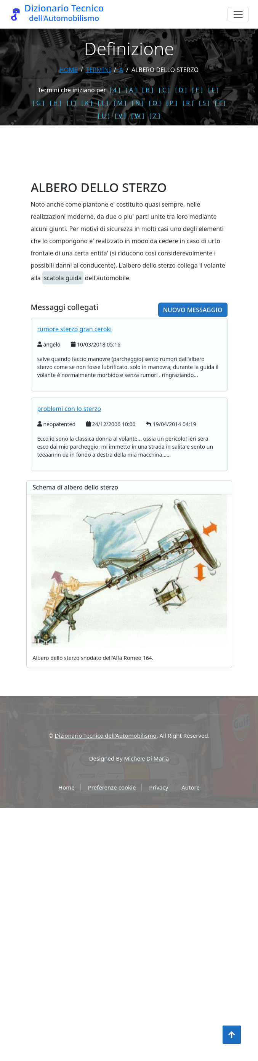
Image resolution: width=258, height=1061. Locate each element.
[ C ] (164, 90)
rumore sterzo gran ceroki (74, 360)
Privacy (158, 787)
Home (68, 70)
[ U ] (104, 116)
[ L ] (103, 103)
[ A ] (131, 90)
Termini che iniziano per (72, 90)
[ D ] (181, 90)
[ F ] (213, 90)
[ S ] (204, 103)
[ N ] (137, 103)
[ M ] (120, 103)
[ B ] (147, 90)
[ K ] (87, 103)
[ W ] (137, 116)
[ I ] (71, 103)
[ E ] (197, 90)
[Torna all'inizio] (232, 1035)
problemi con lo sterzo (69, 440)
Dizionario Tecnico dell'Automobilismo (106, 735)
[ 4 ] (114, 90)
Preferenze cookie (112, 787)
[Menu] (238, 14)
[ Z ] (154, 116)
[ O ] (155, 103)
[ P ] (171, 103)
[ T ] (220, 103)
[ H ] (55, 103)
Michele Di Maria (146, 758)
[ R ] (188, 103)
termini (98, 70)
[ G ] (39, 103)
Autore (190, 787)
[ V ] (120, 116)
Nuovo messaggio (193, 341)
